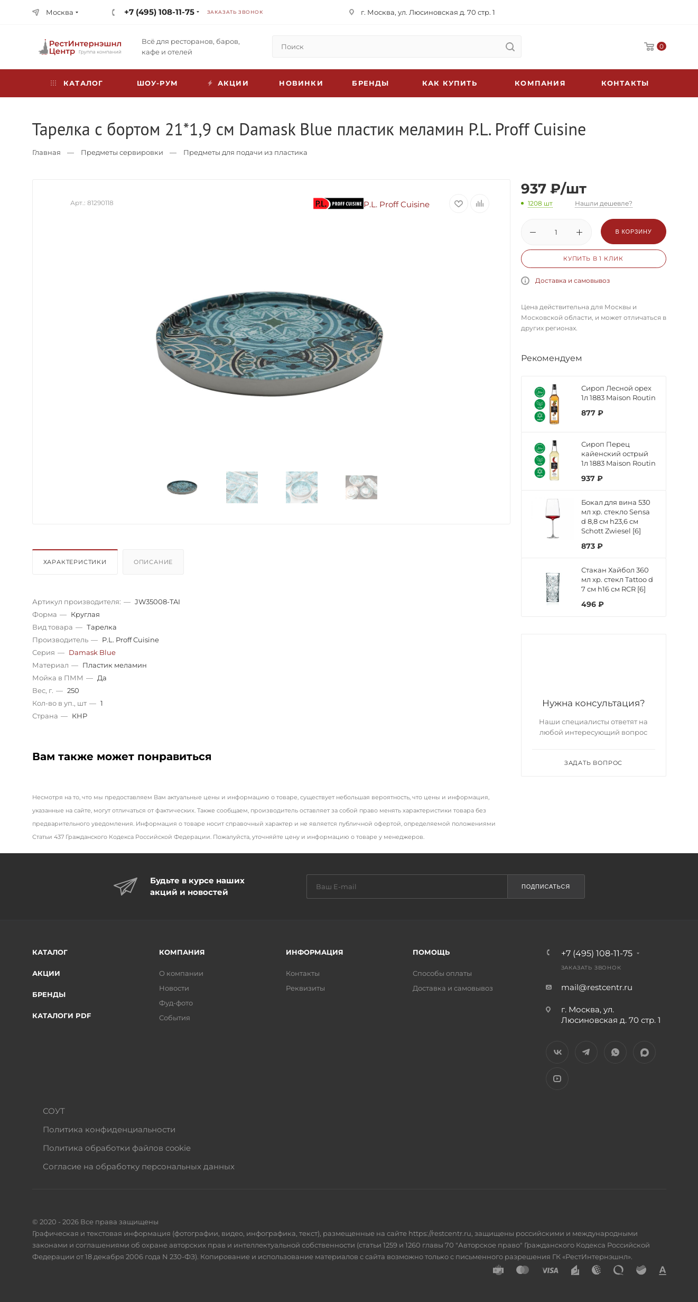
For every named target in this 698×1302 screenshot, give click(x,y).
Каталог (50, 952)
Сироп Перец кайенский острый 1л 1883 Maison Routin (618, 453)
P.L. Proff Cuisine (371, 204)
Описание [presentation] (153, 562)
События (174, 1017)
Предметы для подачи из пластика (245, 152)
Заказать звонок (235, 12)
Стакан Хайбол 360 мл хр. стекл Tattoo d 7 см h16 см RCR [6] (617, 579)
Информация (314, 952)
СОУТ (54, 1111)
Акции (46, 973)
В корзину (633, 231)
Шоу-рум (157, 83)
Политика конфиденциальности (109, 1129)
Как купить (449, 83)
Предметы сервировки (122, 152)
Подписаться (546, 886)
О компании (181, 973)
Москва (59, 12)
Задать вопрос (593, 763)
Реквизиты (305, 988)
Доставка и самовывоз (572, 280)
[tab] (76, 564)
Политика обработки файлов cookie (117, 1148)
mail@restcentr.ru (596, 987)
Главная (46, 152)
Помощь (431, 952)
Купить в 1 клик (593, 258)
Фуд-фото (176, 1003)
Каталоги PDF (61, 1015)
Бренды (370, 83)
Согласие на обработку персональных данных (139, 1166)
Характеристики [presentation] (75, 562)
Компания (540, 83)
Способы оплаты (442, 973)
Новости (174, 988)
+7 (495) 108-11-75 (159, 12)
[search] (510, 46)
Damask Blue (92, 652)
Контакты (625, 83)
